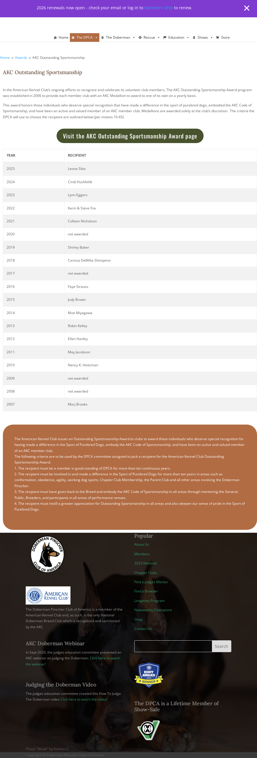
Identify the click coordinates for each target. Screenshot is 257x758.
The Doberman (120, 37)
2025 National (145, 563)
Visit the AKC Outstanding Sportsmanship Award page (130, 136)
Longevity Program (149, 600)
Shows (205, 37)
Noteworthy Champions (153, 609)
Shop (138, 619)
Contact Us (143, 628)
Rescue (152, 37)
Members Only (158, 7)
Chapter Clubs (145, 572)
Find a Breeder (146, 591)
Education (178, 37)
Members (142, 553)
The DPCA (87, 37)
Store (225, 37)
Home (63, 37)
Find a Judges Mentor (151, 581)
